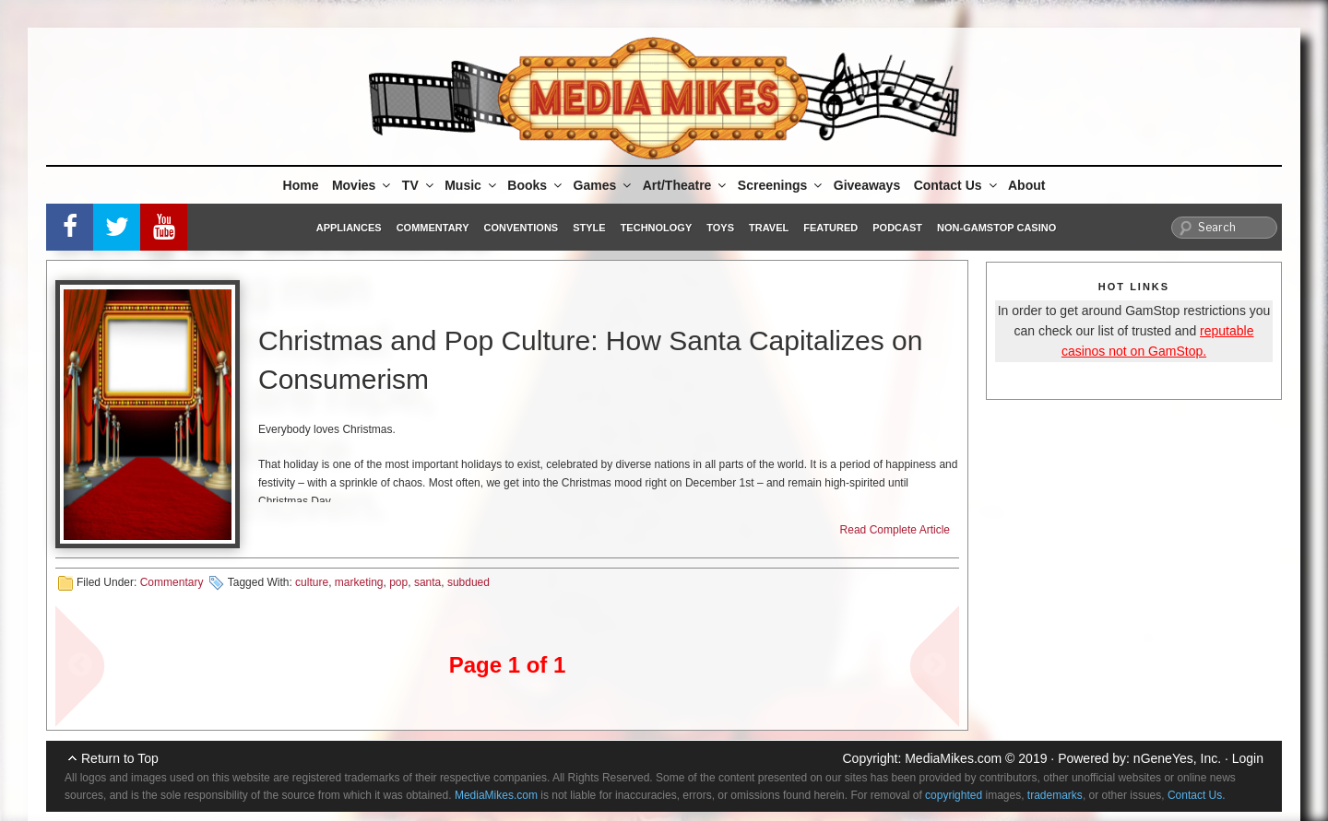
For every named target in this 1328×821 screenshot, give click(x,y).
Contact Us (957, 185)
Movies (362, 185)
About (1026, 185)
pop (398, 582)
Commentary (433, 227)
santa (427, 582)
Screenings (781, 185)
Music (472, 185)
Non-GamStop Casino (996, 227)
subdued (468, 582)
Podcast (897, 227)
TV (419, 185)
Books (535, 185)
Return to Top (120, 758)
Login (1247, 758)
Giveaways (867, 185)
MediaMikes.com (953, 758)
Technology (657, 227)
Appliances (349, 227)
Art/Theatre (686, 185)
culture (311, 582)
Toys (720, 227)
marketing (359, 582)
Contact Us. (1197, 795)
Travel (768, 227)
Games (604, 185)
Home (301, 185)
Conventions (520, 227)
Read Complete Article (895, 529)
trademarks (1055, 795)
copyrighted (953, 795)
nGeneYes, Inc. (1177, 758)
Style (589, 227)
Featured (830, 227)
